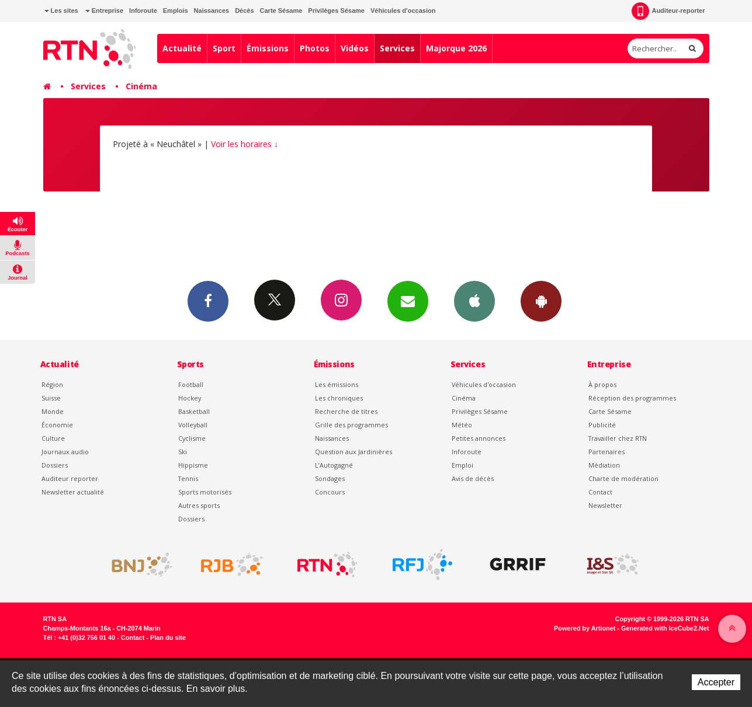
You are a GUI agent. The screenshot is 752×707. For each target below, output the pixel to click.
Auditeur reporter (69, 478)
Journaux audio (65, 451)
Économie (57, 425)
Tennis (188, 478)
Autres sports (199, 505)
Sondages (330, 478)
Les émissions (336, 384)
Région (52, 384)
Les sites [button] (61, 10)
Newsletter (605, 505)
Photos (315, 48)
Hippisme (193, 465)
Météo (462, 425)
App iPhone (474, 301)
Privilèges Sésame (336, 10)
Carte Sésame (281, 10)
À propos (602, 384)
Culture (53, 438)
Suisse (51, 398)
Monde (52, 411)
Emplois (175, 10)
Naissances (212, 10)
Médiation (604, 465)
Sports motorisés (204, 492)
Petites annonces (478, 438)
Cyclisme (192, 438)
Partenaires (606, 451)
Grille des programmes (351, 425)
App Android (541, 301)
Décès (244, 10)
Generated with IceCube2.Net (665, 628)
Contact (600, 492)
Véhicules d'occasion (402, 10)
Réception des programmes (632, 398)
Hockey (189, 398)
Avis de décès (473, 478)
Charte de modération (623, 478)
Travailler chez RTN (617, 438)
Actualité (182, 48)
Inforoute (143, 10)
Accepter (716, 682)
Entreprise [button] (104, 10)
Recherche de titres (346, 411)
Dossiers (54, 465)
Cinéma (141, 86)
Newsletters (407, 301)
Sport (224, 48)
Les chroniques (339, 398)
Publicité (602, 425)
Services (397, 48)
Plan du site (168, 637)
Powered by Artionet (584, 628)
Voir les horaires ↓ (244, 143)
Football (190, 384)
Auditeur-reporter (668, 11)
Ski (182, 451)
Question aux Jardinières (353, 451)
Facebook (208, 301)
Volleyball (192, 425)
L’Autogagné (334, 465)
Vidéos (355, 48)
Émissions (268, 48)
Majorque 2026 (456, 48)
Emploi (462, 465)
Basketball (194, 411)
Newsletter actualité (72, 492)
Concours (330, 492)
